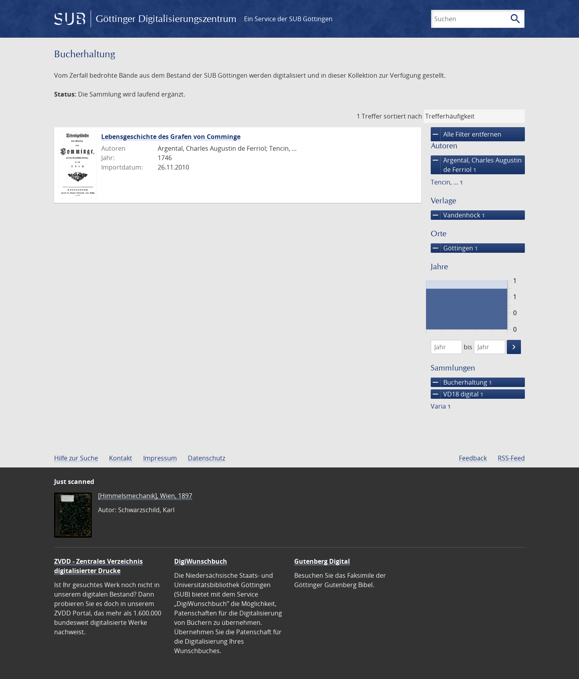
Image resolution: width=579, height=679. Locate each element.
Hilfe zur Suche (76, 458)
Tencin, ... (447, 182)
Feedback (473, 458)
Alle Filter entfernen (466, 134)
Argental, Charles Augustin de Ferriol (476, 164)
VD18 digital (457, 394)
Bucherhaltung (461, 382)
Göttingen (454, 248)
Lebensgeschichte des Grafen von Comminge (170, 136)
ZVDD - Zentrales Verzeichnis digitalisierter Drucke (98, 566)
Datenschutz (206, 458)
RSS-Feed (511, 458)
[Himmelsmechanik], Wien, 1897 (145, 495)
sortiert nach (403, 116)
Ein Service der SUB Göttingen (288, 19)
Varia (441, 406)
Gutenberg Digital (322, 561)
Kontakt (120, 458)
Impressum (160, 458)
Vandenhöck (458, 215)
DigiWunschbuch (200, 561)
